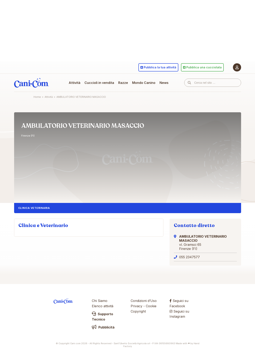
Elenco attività (102, 306)
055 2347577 (189, 257)
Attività (74, 83)
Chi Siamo (99, 301)
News (164, 83)
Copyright (138, 311)
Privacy (136, 306)
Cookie (151, 306)
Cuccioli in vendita (99, 83)
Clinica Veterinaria (34, 207)
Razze (123, 83)
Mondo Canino (143, 83)
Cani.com (31, 83)
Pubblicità (103, 327)
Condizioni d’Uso (144, 301)
